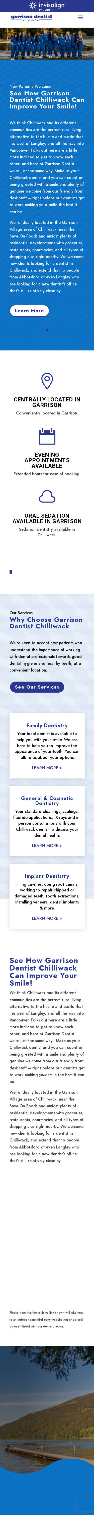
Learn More (29, 310)
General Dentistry (26, 1507)
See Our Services (37, 687)
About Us (18, 1498)
